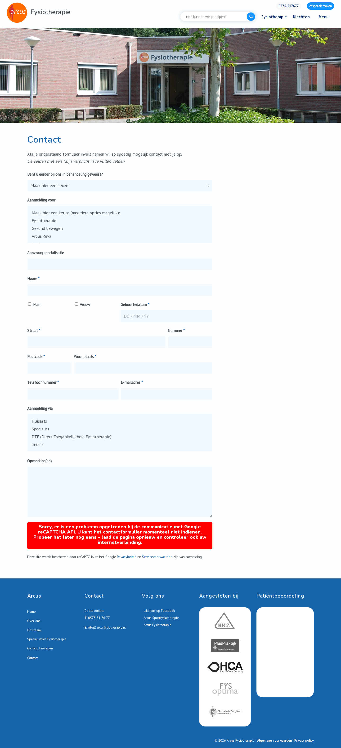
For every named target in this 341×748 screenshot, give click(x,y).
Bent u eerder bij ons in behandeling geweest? (65, 174)
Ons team (34, 630)
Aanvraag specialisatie (45, 252)
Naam (33, 278)
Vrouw (85, 304)
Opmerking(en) (39, 461)
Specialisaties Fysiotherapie (47, 639)
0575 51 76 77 (99, 618)
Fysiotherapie (120, 220)
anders (120, 444)
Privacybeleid (126, 557)
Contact (32, 658)
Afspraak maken (320, 6)
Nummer (176, 330)
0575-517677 (288, 6)
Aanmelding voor (41, 200)
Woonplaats (85, 356)
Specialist (120, 429)
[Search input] (215, 16)
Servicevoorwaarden (157, 557)
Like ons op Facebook (159, 611)
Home (31, 612)
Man (36, 304)
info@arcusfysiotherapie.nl (107, 628)
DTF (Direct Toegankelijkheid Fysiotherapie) (120, 437)
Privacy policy (304, 741)
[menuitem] (288, 6)
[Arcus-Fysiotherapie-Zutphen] (17, 13)
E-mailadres (132, 382)
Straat (33, 330)
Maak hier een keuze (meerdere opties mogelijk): (120, 213)
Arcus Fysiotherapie (157, 625)
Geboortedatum (135, 304)
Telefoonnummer (43, 382)
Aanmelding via (40, 408)
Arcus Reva (120, 236)
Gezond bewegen (120, 228)
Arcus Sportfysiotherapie (161, 618)
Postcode (36, 356)
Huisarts (120, 421)
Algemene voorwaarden (274, 741)
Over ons (33, 621)
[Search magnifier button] (251, 16)
